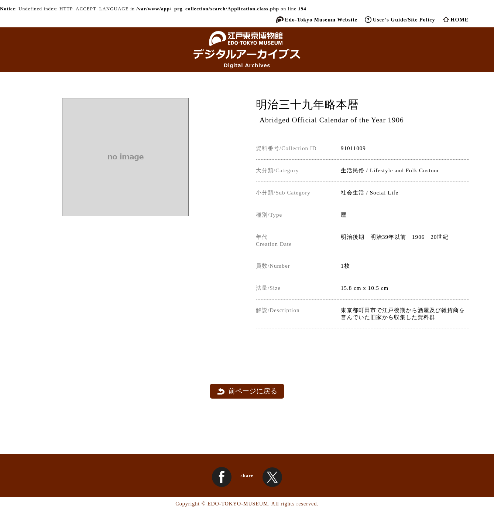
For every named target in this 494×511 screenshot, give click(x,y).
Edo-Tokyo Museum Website (321, 20)
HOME (460, 20)
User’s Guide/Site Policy (404, 20)
